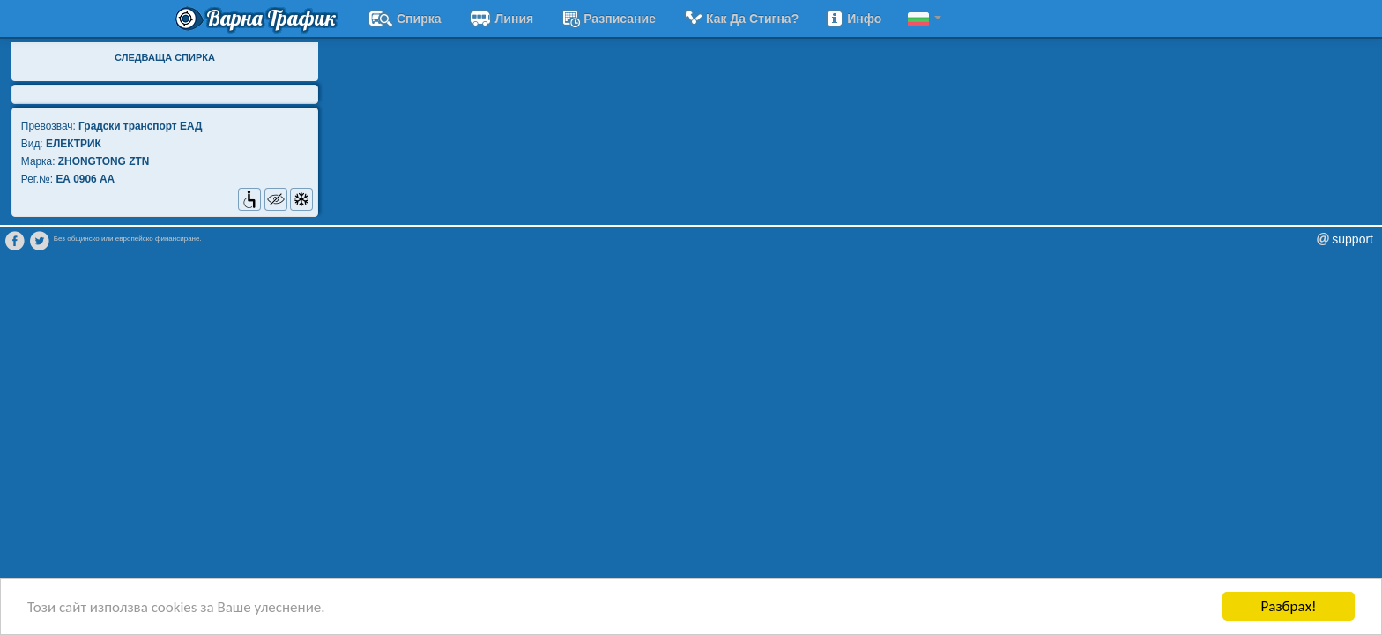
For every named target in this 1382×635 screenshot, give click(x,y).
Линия (501, 18)
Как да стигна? (740, 18)
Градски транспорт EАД (140, 126)
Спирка (405, 18)
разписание (608, 18)
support (1352, 239)
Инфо (853, 18)
